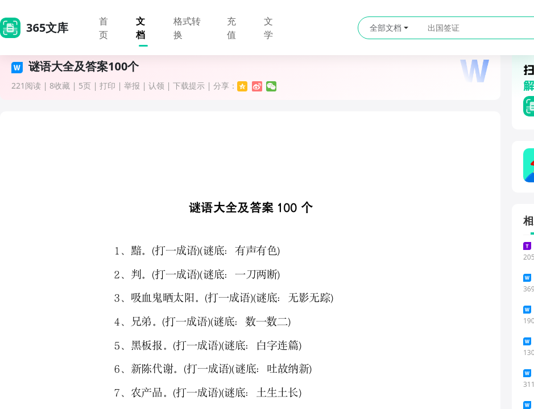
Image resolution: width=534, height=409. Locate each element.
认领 (156, 85)
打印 (107, 85)
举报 (132, 85)
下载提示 (189, 85)
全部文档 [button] (389, 27)
